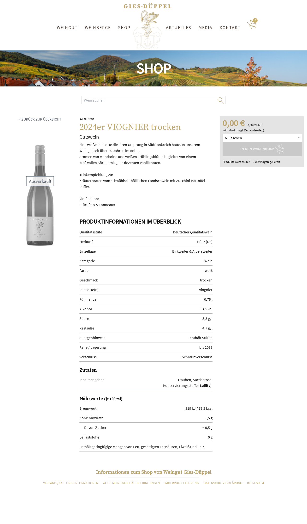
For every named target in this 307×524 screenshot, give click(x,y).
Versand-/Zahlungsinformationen (70, 483)
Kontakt (230, 27)
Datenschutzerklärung (223, 483)
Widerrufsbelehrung (182, 483)
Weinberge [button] (98, 27)
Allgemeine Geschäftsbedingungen (131, 483)
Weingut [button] (67, 27)
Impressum (255, 483)
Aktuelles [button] (178, 27)
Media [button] (206, 27)
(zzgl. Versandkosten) (250, 130)
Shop (124, 27)
